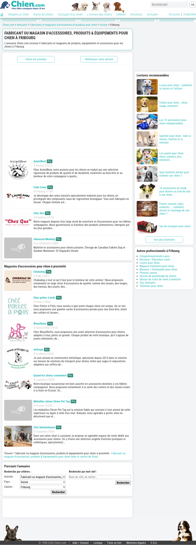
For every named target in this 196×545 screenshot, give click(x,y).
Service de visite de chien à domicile (160, 279)
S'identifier (189, 14)
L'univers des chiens (99, 14)
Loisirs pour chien (150, 262)
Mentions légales (136, 542)
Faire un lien (114, 542)
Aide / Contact (80, 542)
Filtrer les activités (35, 59)
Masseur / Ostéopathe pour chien (158, 269)
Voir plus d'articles (164, 239)
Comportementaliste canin (154, 256)
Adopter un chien (18, 14)
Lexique (98, 542)
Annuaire (152, 14)
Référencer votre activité (99, 59)
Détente (121, 14)
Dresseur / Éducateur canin (155, 259)
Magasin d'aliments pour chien (157, 266)
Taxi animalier (148, 282)
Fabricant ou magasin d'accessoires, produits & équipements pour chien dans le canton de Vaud (64, 455)
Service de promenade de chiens (158, 276)
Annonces (136, 14)
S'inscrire (174, 14)
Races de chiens (43, 14)
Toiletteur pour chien (151, 286)
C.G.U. (154, 542)
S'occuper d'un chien (70, 14)
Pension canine (148, 272)
